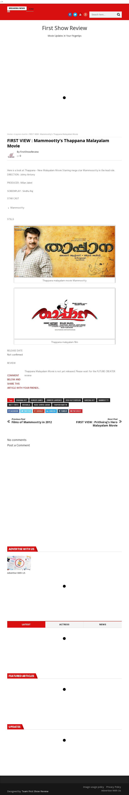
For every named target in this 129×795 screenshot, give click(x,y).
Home (10, 134)
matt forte (14, 404)
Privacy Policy (113, 786)
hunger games (37, 400)
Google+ (39, 411)
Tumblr (64, 411)
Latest (26, 624)
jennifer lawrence (54, 400)
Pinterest (77, 411)
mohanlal (26, 404)
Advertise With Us (111, 790)
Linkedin (52, 411)
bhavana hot (21, 400)
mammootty (104, 400)
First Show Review (64, 28)
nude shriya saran (42, 404)
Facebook (14, 411)
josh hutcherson (73, 400)
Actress (64, 624)
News (102, 624)
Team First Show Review (35, 791)
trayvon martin (21, 134)
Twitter (27, 411)
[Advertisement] (64, 64)
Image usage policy (93, 786)
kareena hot (89, 400)
